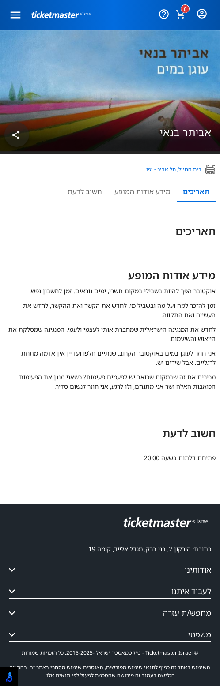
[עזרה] (163, 12)
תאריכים (196, 191)
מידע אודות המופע (142, 191)
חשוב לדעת (85, 191)
